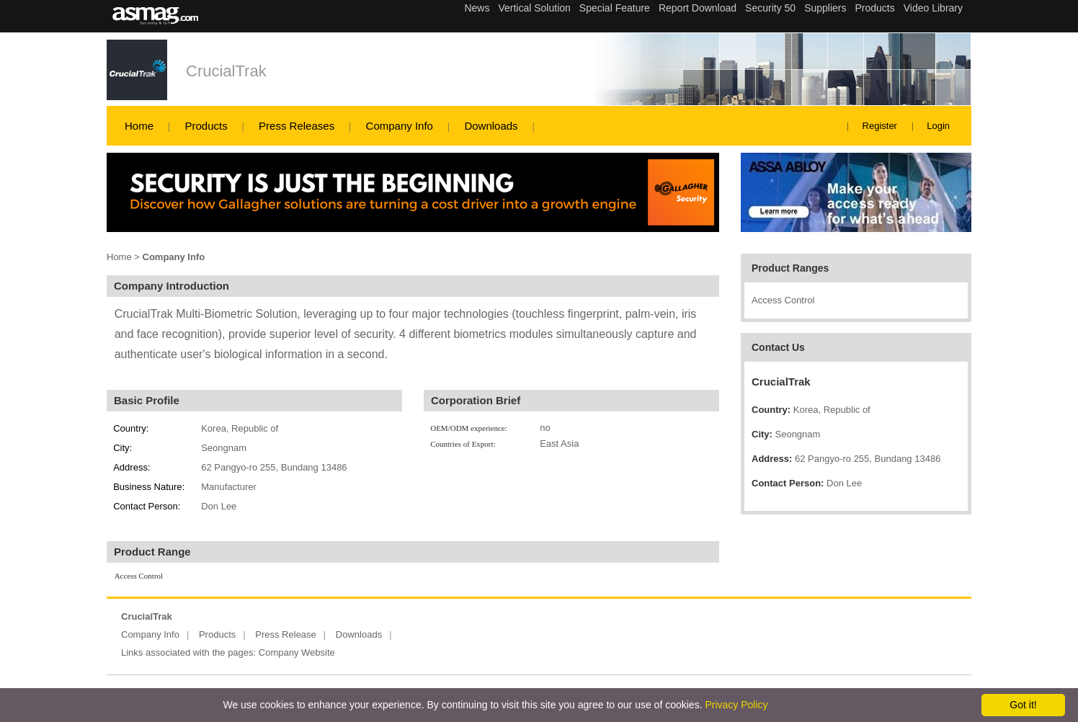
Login (938, 125)
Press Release (285, 634)
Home (139, 126)
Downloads (490, 126)
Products (205, 126)
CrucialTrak (226, 71)
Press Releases (296, 126)
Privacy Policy (736, 704)
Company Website (297, 652)
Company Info (399, 126)
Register (880, 125)
